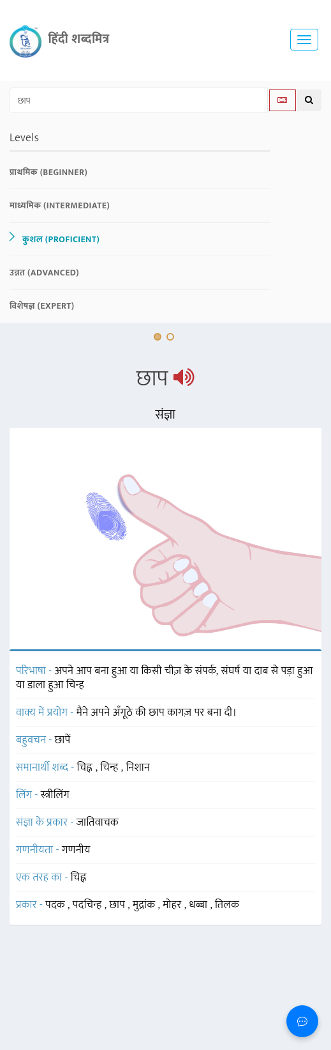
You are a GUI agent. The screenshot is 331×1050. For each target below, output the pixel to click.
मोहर (173, 905)
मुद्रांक (145, 905)
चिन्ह (110, 767)
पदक (56, 905)
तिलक (227, 905)
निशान (138, 767)
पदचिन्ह (89, 905)
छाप (119, 905)
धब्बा (199, 905)
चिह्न (86, 767)
